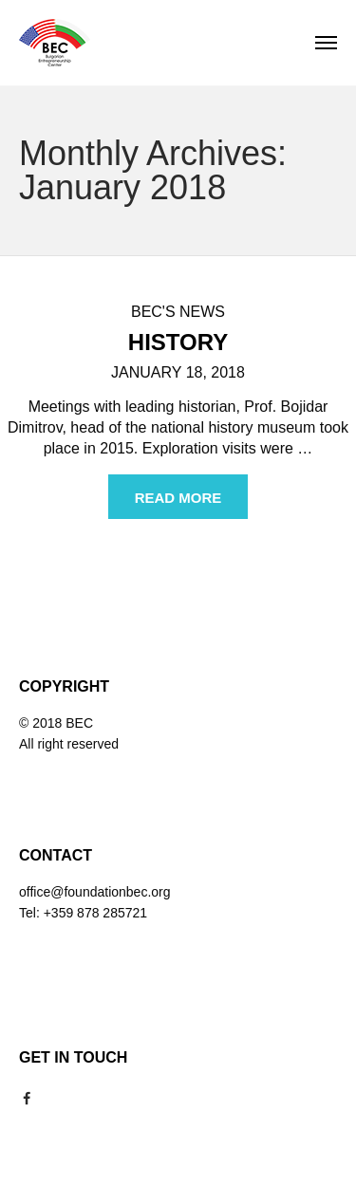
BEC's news (178, 312)
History (178, 342)
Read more (178, 498)
